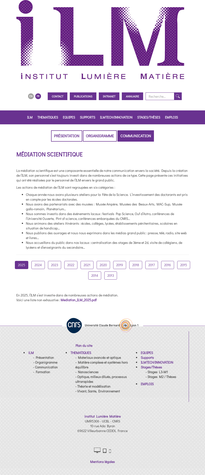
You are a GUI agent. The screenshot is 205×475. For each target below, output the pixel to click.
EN (30, 96)
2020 (103, 265)
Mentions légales (102, 461)
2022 (70, 265)
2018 (135, 265)
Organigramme (100, 135)
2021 (87, 265)
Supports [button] (87, 117)
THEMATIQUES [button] (47, 117)
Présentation (66, 135)
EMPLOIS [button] (171, 117)
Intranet (109, 96)
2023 (54, 265)
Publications (83, 96)
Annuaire (132, 96)
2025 (21, 265)
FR (38, 96)
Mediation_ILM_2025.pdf (79, 300)
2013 (110, 275)
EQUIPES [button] (69, 117)
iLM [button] (30, 117)
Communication (135, 135)
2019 (119, 265)
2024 (38, 265)
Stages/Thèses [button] (148, 117)
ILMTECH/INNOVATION (116, 117)
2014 (94, 275)
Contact (57, 96)
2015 (183, 265)
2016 (167, 265)
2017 (151, 265)
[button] (31, 352)
